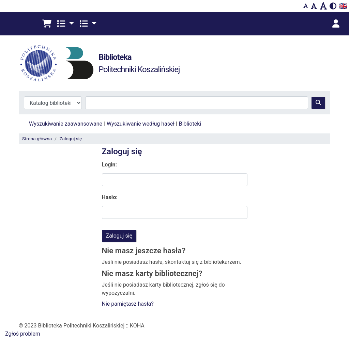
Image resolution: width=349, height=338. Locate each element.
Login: (109, 164)
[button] (47, 24)
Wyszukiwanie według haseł (140, 123)
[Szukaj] (318, 103)
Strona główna (37, 138)
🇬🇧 (343, 6)
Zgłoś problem (22, 334)
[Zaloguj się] (336, 24)
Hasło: (110, 197)
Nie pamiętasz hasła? (128, 304)
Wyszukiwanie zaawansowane (65, 123)
